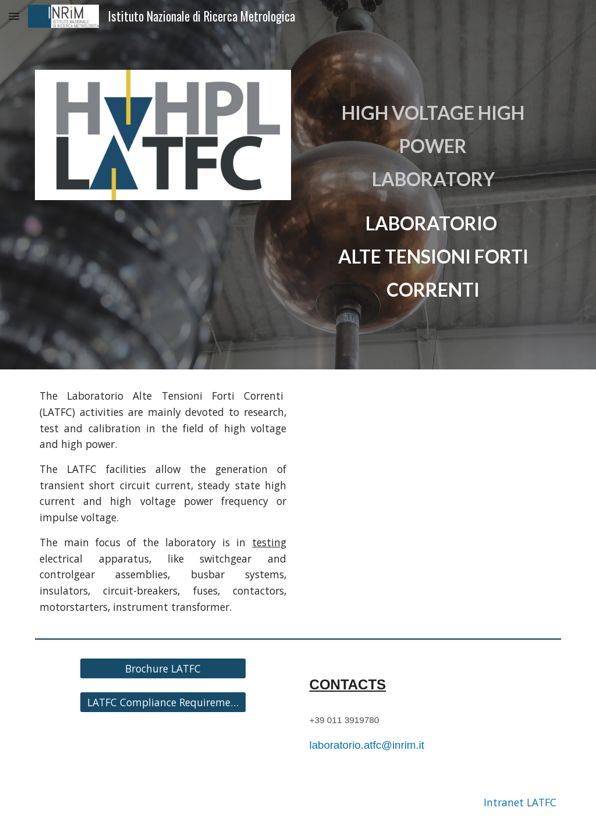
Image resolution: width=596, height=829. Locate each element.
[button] (14, 16)
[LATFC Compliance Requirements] (163, 702)
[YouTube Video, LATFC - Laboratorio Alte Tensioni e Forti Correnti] (433, 458)
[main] (433, 185)
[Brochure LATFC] (163, 668)
